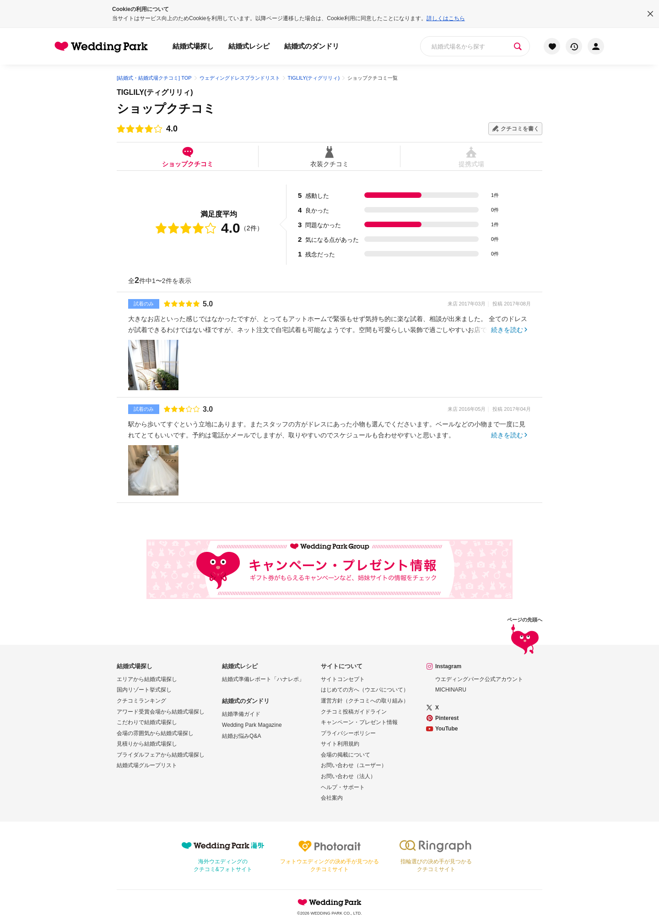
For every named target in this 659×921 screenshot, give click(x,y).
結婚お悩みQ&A (241, 736)
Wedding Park (329, 902)
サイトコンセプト (343, 679)
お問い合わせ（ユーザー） (354, 765)
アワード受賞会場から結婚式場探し (161, 711)
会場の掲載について (345, 755)
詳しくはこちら (446, 18)
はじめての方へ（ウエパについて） (365, 690)
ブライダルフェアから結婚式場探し (161, 755)
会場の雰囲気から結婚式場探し (155, 733)
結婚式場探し (193, 46)
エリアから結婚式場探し (147, 679)
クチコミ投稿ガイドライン (354, 711)
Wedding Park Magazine (252, 725)
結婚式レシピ (249, 46)
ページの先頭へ (524, 637)
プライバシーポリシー (348, 733)
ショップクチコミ (187, 156)
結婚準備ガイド (241, 714)
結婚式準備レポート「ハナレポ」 (263, 679)
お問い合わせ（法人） (348, 776)
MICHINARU (450, 690)
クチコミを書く (520, 128)
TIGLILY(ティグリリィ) (155, 92)
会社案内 (332, 798)
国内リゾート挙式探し (144, 690)
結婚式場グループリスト (147, 765)
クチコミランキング (141, 701)
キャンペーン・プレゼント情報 (359, 722)
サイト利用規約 (340, 744)
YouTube (446, 728)
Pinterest (447, 718)
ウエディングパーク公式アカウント (479, 679)
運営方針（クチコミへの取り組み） (365, 701)
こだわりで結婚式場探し (147, 722)
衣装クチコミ (329, 156)
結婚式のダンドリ (311, 46)
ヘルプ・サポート (343, 787)
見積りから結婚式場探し (147, 744)
